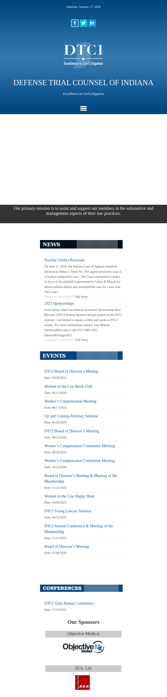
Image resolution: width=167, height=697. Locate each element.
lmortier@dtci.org (66, 658)
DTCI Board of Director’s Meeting (71, 312)
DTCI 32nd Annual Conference (69, 484)
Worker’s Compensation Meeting (70, 282)
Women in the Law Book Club (68, 267)
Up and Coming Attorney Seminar (71, 296)
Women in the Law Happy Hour (69, 377)
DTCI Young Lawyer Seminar (68, 391)
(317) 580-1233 (64, 639)
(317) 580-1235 (61, 644)
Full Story (81, 177)
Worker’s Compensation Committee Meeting (79, 326)
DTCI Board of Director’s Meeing (71, 252)
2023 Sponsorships (59, 184)
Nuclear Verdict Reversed (64, 141)
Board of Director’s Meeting (66, 427)
